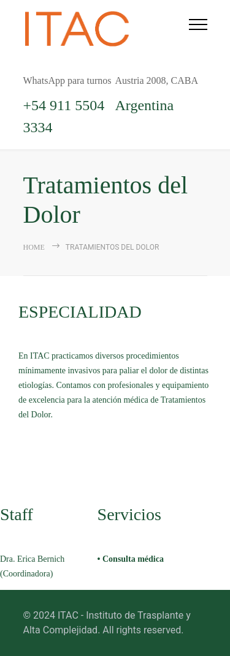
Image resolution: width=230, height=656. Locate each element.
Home (34, 247)
